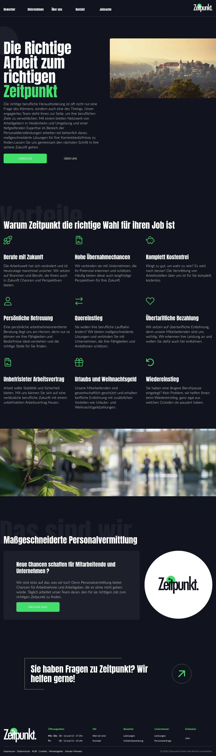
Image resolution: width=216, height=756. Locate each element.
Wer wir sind (37, 607)
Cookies (43, 751)
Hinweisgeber (56, 751)
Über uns (57, 9)
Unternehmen (36, 9)
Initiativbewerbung (133, 740)
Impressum (9, 751)
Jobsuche (105, 9)
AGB (34, 751)
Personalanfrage (162, 740)
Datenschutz (23, 751)
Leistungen (129, 736)
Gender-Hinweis (73, 751)
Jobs (187, 738)
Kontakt (80, 9)
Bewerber (9, 9)
